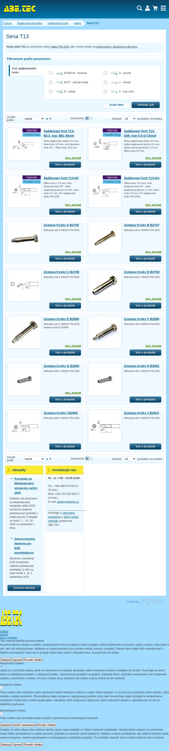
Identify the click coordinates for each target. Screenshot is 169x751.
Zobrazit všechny (24, 587)
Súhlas (4, 631)
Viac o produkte (65, 164)
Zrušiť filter (116, 104)
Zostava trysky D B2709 (142, 272)
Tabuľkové (91, 118)
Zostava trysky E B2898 (61, 319)
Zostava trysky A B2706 (61, 225)
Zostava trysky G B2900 (61, 366)
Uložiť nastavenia (24, 725)
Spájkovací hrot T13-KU (142, 178)
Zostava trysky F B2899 (141, 319)
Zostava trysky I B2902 (61, 413)
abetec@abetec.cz (68, 501)
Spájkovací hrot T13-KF (61, 178)
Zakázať (5, 659)
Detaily (4, 634)
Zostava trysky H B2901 (142, 366)
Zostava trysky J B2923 (141, 413)
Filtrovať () (146, 104)
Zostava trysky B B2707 (142, 225)
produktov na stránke (150, 118)
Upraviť (17, 659)
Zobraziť (117, 118)
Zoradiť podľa (11, 118)
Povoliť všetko (33, 659)
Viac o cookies (8, 637)
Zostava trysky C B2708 (61, 272)
